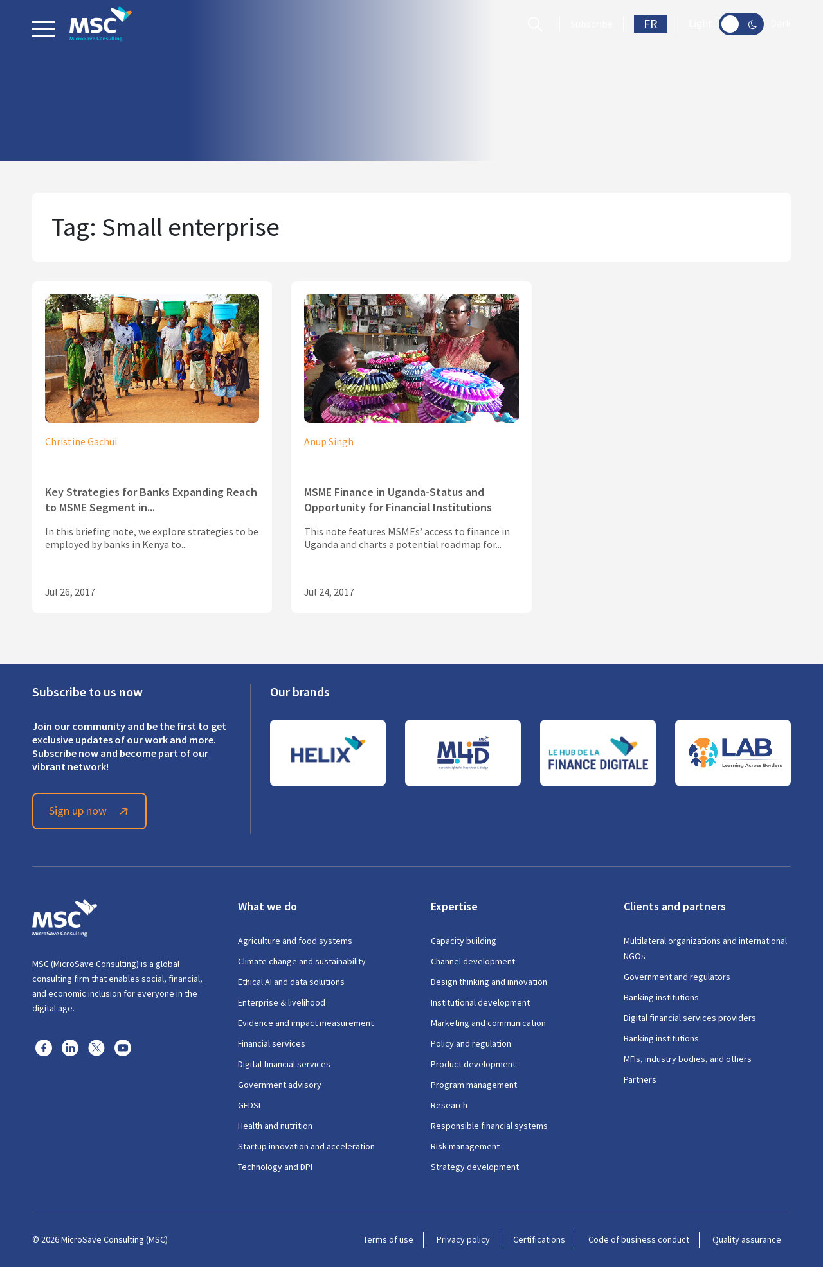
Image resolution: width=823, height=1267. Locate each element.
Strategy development (475, 1167)
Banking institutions (661, 997)
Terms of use (388, 1239)
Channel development (473, 961)
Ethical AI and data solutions (291, 982)
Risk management (465, 1146)
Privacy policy (463, 1239)
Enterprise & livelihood (281, 1002)
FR (651, 24)
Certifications (539, 1239)
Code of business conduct (638, 1239)
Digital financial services (284, 1064)
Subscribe (591, 24)
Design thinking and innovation (489, 982)
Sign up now (90, 811)
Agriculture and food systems (295, 940)
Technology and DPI (275, 1167)
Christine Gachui (81, 442)
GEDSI (249, 1105)
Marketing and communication (488, 1023)
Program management (474, 1084)
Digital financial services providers (690, 1017)
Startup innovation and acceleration (306, 1146)
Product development (473, 1064)
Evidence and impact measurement (306, 1023)
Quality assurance (746, 1239)
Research (449, 1105)
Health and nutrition (275, 1125)
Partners (640, 1079)
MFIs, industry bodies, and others (688, 1059)
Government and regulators (677, 976)
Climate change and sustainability (302, 961)
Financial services (271, 1043)
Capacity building (463, 940)
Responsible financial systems (489, 1125)
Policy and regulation (471, 1043)
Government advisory (279, 1084)
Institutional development (480, 1002)
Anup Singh (329, 442)
